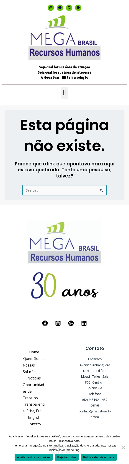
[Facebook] (45, 323)
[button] (64, 93)
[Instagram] (58, 323)
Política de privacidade (98, 457)
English (34, 417)
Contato (34, 424)
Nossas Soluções (30, 368)
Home (34, 351)
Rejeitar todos (66, 457)
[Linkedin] (84, 323)
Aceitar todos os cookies (33, 457)
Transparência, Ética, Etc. (34, 407)
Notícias (34, 378)
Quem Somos (34, 358)
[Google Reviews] (71, 323)
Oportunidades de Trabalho (33, 391)
